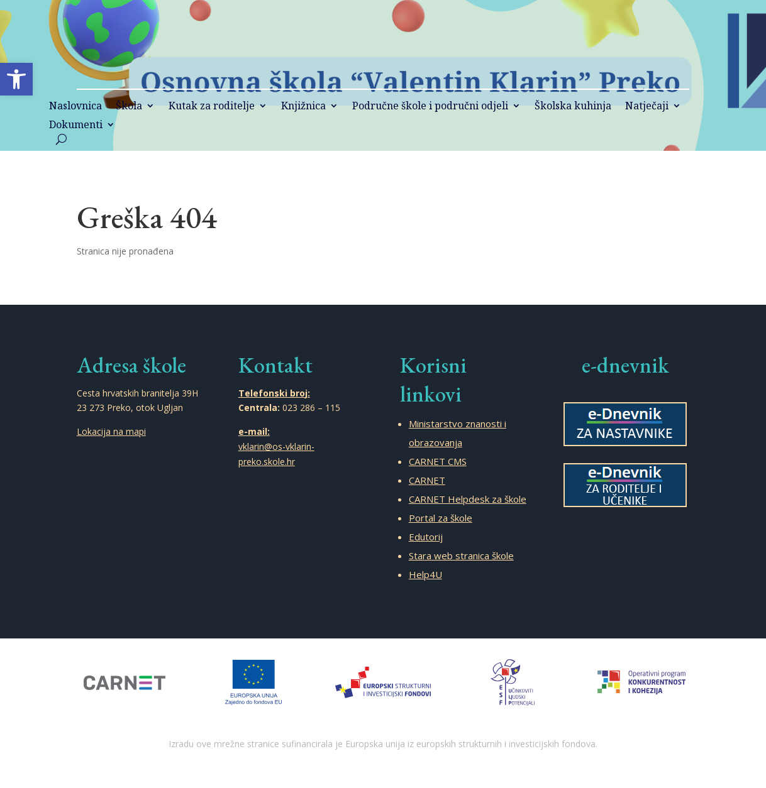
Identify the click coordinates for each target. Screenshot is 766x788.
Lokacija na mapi (111, 431)
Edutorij (426, 536)
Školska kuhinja (573, 106)
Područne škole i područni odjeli (430, 106)
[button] (16, 79)
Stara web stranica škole (461, 555)
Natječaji (647, 106)
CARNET (427, 480)
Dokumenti (76, 125)
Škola (129, 106)
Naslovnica (75, 106)
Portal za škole (440, 518)
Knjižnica (303, 106)
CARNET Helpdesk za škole (467, 499)
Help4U (425, 574)
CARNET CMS (438, 461)
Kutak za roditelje (212, 106)
